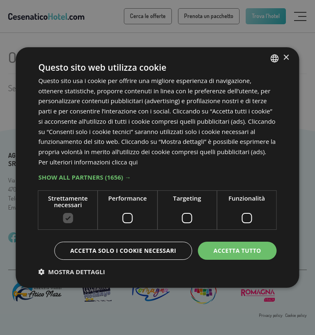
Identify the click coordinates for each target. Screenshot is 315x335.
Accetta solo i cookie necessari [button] (123, 250)
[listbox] (275, 58)
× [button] (286, 58)
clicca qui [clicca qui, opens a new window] (125, 162)
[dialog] (157, 167)
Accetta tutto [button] (237, 250)
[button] (157, 177)
